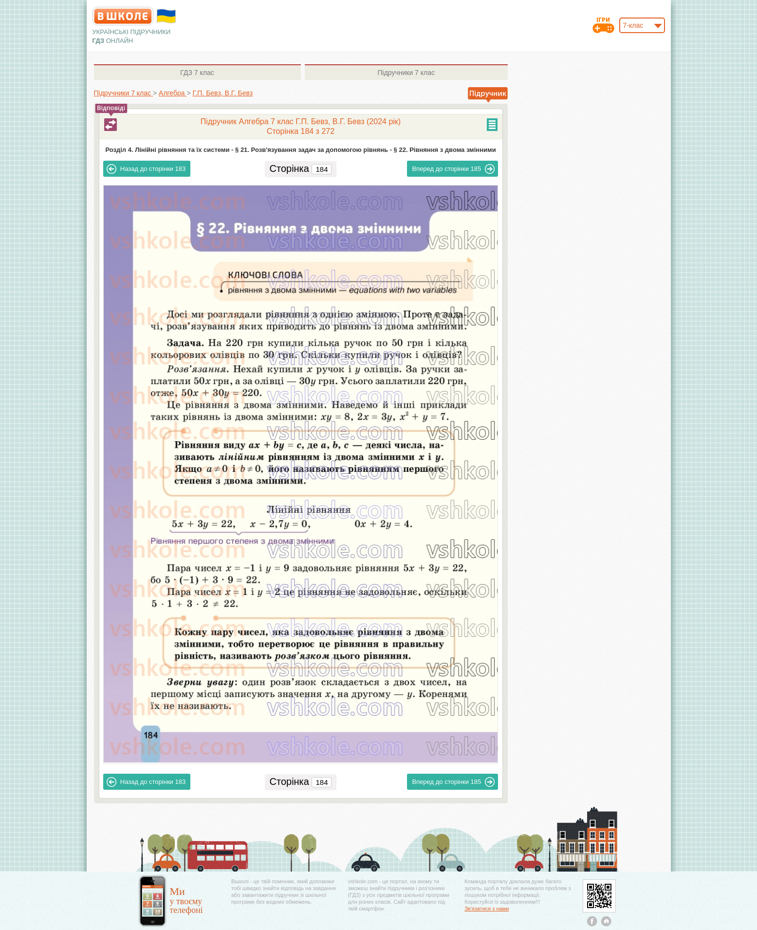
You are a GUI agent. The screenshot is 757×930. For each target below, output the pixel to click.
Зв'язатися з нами (486, 908)
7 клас (197, 72)
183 (146, 169)
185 (453, 169)
